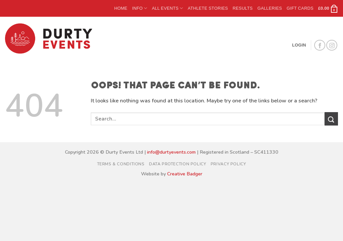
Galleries (269, 8)
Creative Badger (184, 173)
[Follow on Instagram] (331, 45)
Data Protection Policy (177, 164)
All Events (167, 8)
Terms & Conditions (121, 164)
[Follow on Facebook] (319, 45)
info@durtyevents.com (171, 152)
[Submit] (331, 118)
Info (139, 8)
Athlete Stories (208, 8)
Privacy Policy (228, 164)
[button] (328, 8)
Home (120, 8)
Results (243, 8)
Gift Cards (300, 8)
